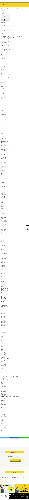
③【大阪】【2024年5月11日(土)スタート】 (6, 40)
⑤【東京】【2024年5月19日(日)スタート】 (6, 42)
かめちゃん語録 (12, 1)
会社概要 (27, 1)
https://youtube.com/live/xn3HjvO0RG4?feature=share (8, 28)
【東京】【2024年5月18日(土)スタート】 (6, 48)
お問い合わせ (21, 1)
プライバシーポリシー (26, 494)
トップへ (27, 498)
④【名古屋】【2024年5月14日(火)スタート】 (7, 41)
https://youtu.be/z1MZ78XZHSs (5, 32)
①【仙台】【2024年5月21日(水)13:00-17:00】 (7, 51)
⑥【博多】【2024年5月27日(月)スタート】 (6, 43)
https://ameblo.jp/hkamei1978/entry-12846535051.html (8, 37)
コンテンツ (7, 1)
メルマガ (17, 1)
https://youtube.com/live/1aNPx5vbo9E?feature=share (8, 25)
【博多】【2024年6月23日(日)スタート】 (6, 49)
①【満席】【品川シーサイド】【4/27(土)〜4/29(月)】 (8, 45)
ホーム (2, 1)
